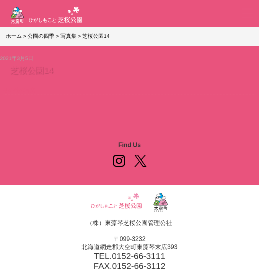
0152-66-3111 (138, 256)
